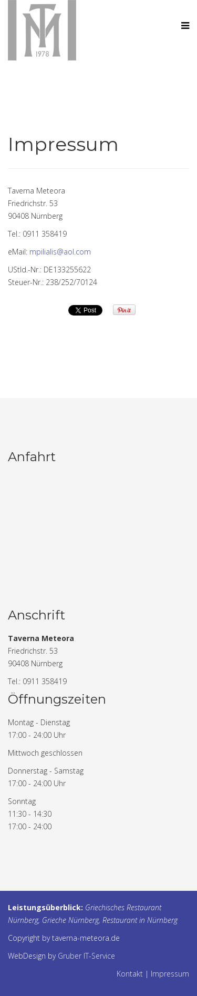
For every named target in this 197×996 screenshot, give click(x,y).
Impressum (170, 974)
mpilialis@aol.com (60, 252)
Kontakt (130, 974)
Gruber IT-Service (86, 956)
